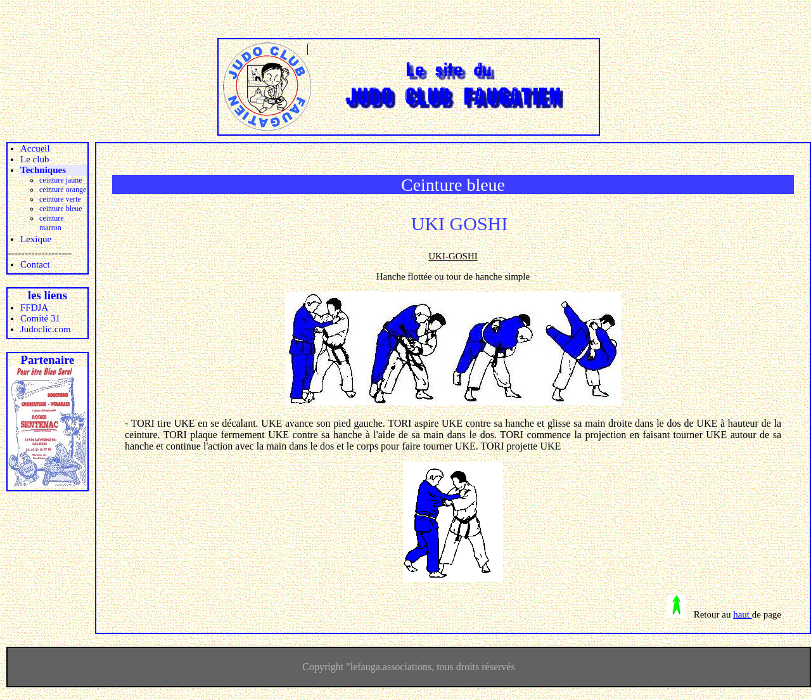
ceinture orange (62, 189)
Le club (34, 159)
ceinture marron (51, 223)
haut (742, 614)
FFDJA (34, 307)
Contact (35, 264)
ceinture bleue (60, 208)
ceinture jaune (60, 180)
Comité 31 (40, 318)
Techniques (43, 170)
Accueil (35, 148)
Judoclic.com (45, 329)
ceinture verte (60, 199)
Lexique (35, 239)
